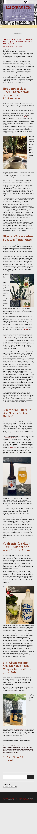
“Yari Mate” (25, 329)
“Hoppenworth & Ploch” (22, 117)
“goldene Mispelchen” (20, 729)
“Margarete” (13, 447)
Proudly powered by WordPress (14, 798)
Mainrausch (18, 7)
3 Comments (19, 46)
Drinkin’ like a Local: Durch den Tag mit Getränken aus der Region (17, 41)
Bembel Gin (26, 573)
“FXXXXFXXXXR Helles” (12, 437)
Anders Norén (27, 799)
